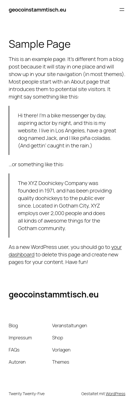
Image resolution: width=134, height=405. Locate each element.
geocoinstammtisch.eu (37, 9)
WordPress (115, 393)
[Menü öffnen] (121, 9)
